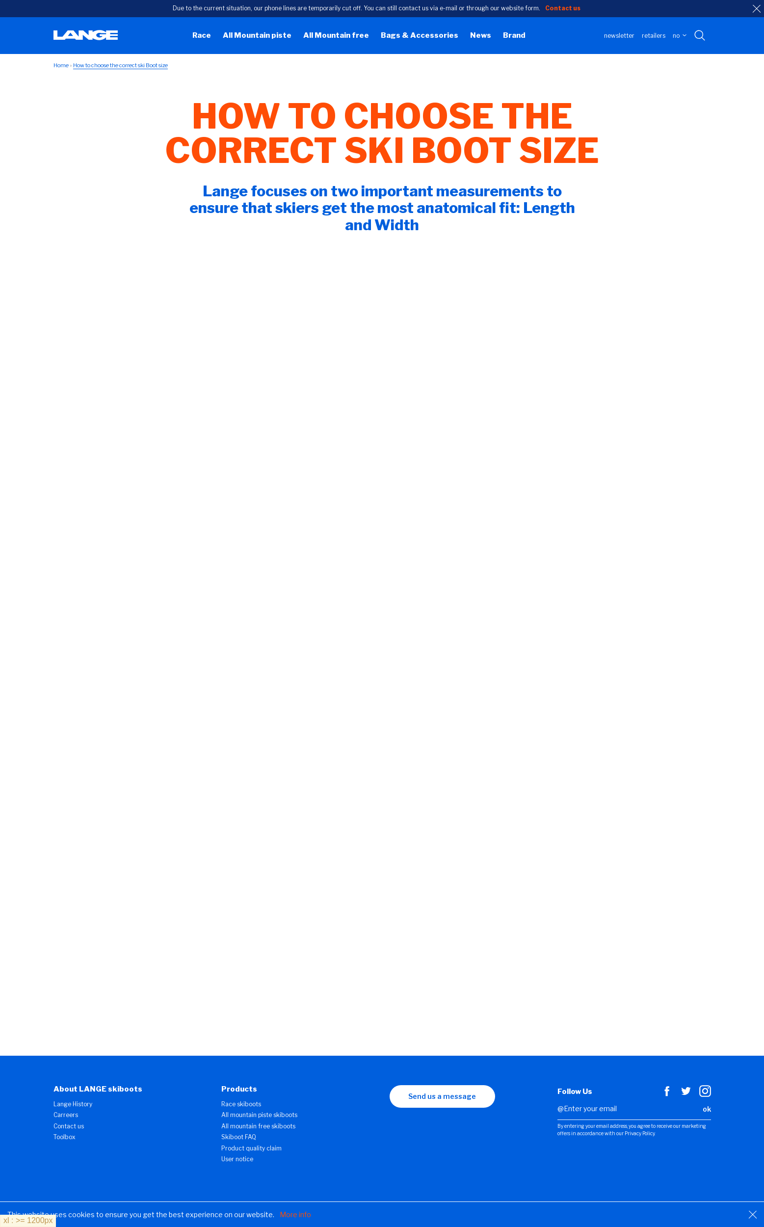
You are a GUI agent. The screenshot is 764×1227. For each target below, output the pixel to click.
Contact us (68, 1126)
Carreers (65, 1115)
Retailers (653, 35)
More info (295, 1214)
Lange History (72, 1104)
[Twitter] (686, 1094)
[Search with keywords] (700, 35)
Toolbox (64, 1137)
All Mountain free (336, 35)
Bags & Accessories (419, 35)
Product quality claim (251, 1148)
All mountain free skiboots (258, 1126)
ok (707, 1109)
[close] (757, 9)
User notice (237, 1159)
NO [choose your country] (679, 35)
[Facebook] (667, 1094)
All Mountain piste (257, 35)
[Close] (753, 1215)
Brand (514, 35)
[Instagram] (705, 1094)
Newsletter (619, 35)
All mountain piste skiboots (259, 1115)
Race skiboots (241, 1104)
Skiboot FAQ (238, 1137)
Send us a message (442, 1096)
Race (201, 35)
